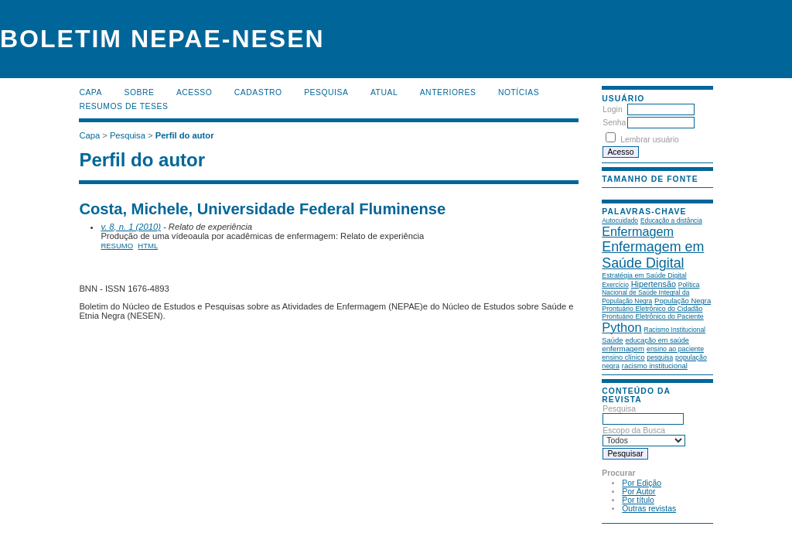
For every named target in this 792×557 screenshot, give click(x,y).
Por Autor (638, 491)
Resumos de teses (123, 106)
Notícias (518, 92)
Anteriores (448, 92)
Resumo (117, 245)
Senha (614, 122)
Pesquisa (326, 92)
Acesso (194, 92)
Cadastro (258, 92)
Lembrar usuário (649, 139)
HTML (148, 245)
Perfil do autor (184, 135)
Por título (638, 500)
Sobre (139, 92)
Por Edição (641, 483)
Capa (90, 92)
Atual (384, 92)
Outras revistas (649, 508)
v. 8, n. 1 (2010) (131, 226)
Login (612, 109)
